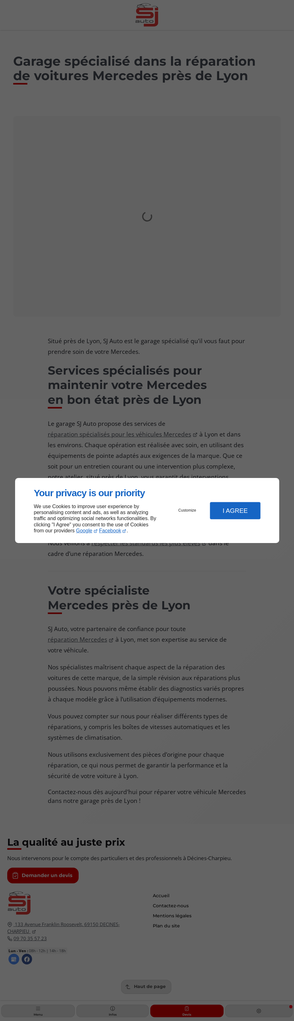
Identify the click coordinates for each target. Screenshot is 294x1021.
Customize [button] (187, 510)
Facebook (110, 530)
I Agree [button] (235, 510)
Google (84, 530)
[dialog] (147, 510)
